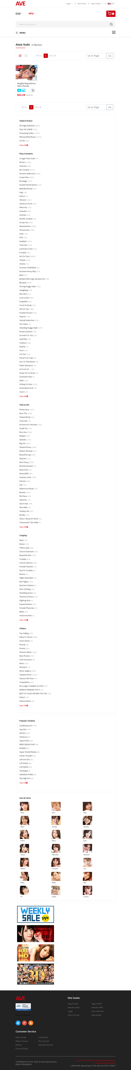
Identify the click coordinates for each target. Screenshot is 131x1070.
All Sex (25, 162)
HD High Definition (29, 125)
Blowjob (25, 282)
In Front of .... (26, 369)
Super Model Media (29, 752)
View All (23, 145)
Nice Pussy (26, 462)
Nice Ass (25, 432)
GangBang (25, 290)
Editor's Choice (28, 637)
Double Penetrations (30, 185)
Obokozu (24, 737)
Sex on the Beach (28, 361)
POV (23, 237)
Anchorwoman (26, 615)
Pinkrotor (25, 207)
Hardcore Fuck (27, 203)
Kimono (24, 481)
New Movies (26, 656)
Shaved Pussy (27, 447)
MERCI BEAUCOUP (28, 744)
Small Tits (25, 428)
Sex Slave (25, 324)
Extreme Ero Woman (30, 424)
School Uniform (28, 563)
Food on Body (27, 305)
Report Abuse (22, 1041)
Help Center (97, 3)
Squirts (25, 316)
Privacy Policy (22, 1048)
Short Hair (25, 503)
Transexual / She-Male (30, 522)
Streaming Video (29, 133)
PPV (31, 13)
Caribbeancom (28, 725)
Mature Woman (28, 451)
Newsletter (96, 1015)
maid (23, 540)
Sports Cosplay (27, 570)
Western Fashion (27, 585)
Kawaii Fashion (27, 604)
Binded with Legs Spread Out (34, 279)
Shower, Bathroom (29, 173)
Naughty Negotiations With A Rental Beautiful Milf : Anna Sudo (26, 84)
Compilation (26, 682)
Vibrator (25, 200)
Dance (23, 196)
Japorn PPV (96, 1003)
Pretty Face (26, 409)
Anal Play (25, 339)
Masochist (25, 470)
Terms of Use (73, 1015)
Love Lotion (26, 298)
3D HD (24, 141)
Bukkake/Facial (27, 188)
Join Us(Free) (97, 1011)
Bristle (24, 515)
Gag (23, 192)
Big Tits (25, 443)
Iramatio (25, 211)
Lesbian (24, 215)
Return (19, 1045)
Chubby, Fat (26, 511)
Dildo (23, 380)
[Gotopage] (96, 55)
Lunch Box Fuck (28, 249)
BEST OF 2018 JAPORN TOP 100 (35, 693)
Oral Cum (25, 245)
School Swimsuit (28, 551)
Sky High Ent (26, 778)
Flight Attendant (27, 578)
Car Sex (24, 354)
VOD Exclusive (27, 659)
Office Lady (26, 548)
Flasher (23, 346)
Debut (24, 697)
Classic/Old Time (28, 678)
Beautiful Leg (27, 455)
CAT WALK (25, 763)
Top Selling (26, 633)
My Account (43, 1041)
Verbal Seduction (29, 320)
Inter (23, 234)
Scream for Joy (28, 335)
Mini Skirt (25, 294)
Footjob (24, 252)
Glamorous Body (28, 488)
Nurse (24, 544)
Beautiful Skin (27, 555)
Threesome (26, 230)
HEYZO (24, 733)
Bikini (23, 612)
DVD (18, 13)
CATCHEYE (25, 767)
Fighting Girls (26, 600)
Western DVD (74, 1007)
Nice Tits (25, 413)
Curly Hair (25, 421)
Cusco (23, 392)
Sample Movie (28, 674)
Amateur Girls (27, 477)
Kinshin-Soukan (27, 219)
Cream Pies (26, 177)
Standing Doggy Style (31, 328)
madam (24, 436)
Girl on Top (26, 309)
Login (69, 3)
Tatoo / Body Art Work (30, 518)
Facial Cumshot (27, 331)
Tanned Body (27, 417)
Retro (24, 663)
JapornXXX (26, 740)
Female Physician (28, 608)
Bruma (23, 574)
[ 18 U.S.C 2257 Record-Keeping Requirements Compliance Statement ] (95, 1061)
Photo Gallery (27, 671)
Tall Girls (25, 500)
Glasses (25, 458)
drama (24, 648)
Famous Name (28, 652)
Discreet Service (45, 1045)
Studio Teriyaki (27, 756)
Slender (25, 439)
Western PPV (97, 1007)
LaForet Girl (26, 759)
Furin (23, 350)
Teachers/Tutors (28, 596)
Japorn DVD (73, 1003)
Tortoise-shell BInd (29, 267)
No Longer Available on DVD (33, 686)
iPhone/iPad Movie (30, 137)
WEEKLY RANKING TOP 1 (31, 690)
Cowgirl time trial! (28, 158)
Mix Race (25, 496)
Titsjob (24, 260)
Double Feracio (28, 313)
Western (24, 667)
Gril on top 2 (27, 256)
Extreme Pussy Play (29, 271)
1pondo (25, 729)
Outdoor (25, 343)
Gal (22, 485)
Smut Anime (26, 641)
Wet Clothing (27, 589)
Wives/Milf (26, 473)
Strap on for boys (28, 373)
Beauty (24, 492)
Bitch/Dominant (27, 466)
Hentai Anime (26, 701)
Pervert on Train (27, 358)
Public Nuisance (27, 365)
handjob (25, 241)
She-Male (25, 507)
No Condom (27, 170)
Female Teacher (27, 566)
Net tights (26, 581)
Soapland (25, 301)
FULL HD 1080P (28, 129)
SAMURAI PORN (27, 774)
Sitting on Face (28, 384)
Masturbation (27, 226)
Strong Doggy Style (30, 286)
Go (109, 55)
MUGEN (24, 748)
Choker (24, 264)
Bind (23, 275)
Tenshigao (24, 771)
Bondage (25, 181)
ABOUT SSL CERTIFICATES (23, 1015)
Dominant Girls (26, 377)
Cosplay (24, 559)
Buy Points (82, 3)
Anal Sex (25, 166)
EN (112, 3)
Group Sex (26, 222)
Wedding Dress (27, 593)
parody (24, 644)
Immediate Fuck (28, 388)
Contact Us (43, 1037)
